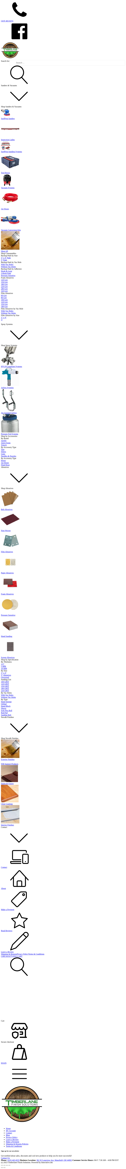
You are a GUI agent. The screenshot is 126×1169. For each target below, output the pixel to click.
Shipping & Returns (9, 954)
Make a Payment (12, 1142)
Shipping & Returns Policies (17, 1144)
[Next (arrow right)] (4, 1167)
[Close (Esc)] (9, 1165)
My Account (11, 1131)
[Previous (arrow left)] (2, 1167)
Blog (8, 1135)
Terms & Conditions (36, 954)
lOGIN (3, 1063)
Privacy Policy (22, 954)
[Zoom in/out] (2, 1165)
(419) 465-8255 (13, 1160)
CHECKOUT (6, 956)
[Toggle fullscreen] (4, 1165)
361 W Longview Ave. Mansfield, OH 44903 (54, 1160)
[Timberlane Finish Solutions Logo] (10, 59)
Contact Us (5, 1158)
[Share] (7, 1165)
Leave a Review (12, 1140)
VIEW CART (17, 956)
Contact (9, 1133)
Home (8, 1128)
